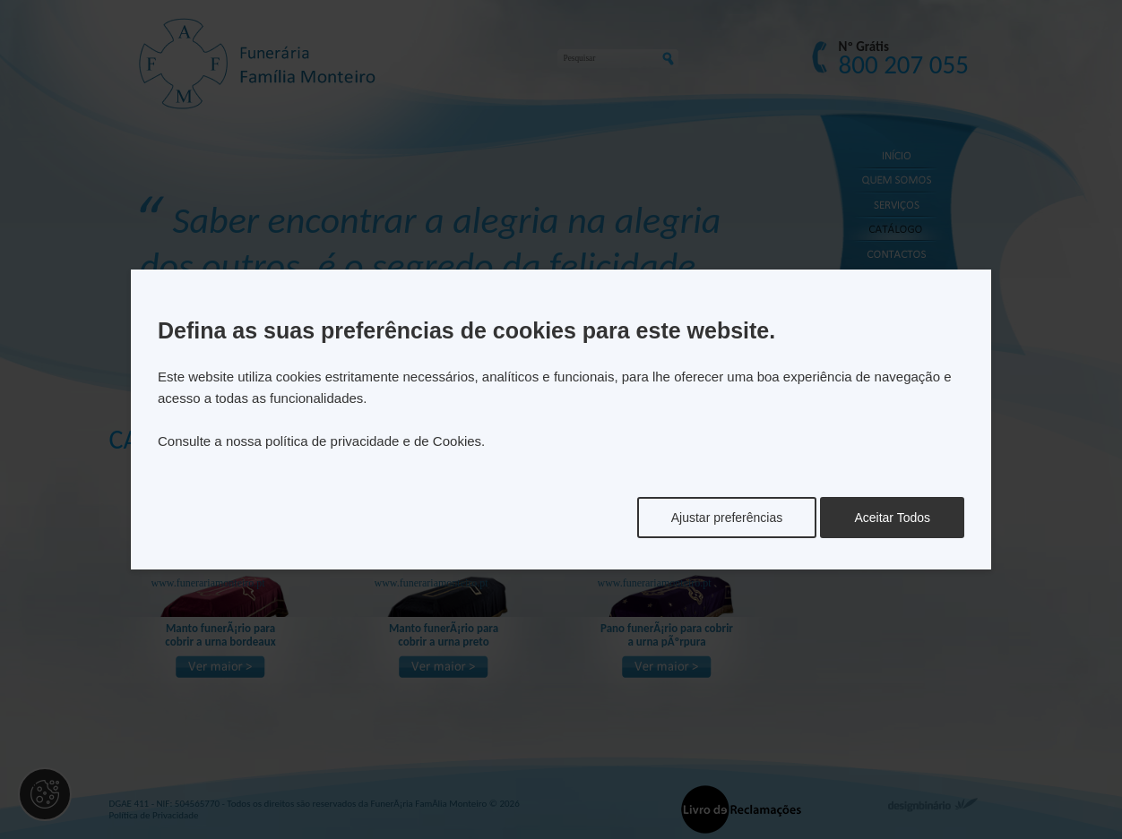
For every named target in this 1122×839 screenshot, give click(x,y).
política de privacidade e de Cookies (373, 441)
